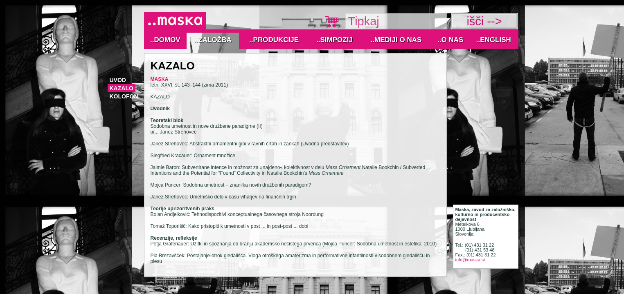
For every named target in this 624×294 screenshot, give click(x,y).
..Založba (213, 40)
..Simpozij (334, 40)
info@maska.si (470, 259)
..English (493, 40)
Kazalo (121, 88)
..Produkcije (274, 40)
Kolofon (124, 96)
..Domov (165, 40)
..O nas (450, 40)
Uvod (118, 80)
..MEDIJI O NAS (396, 40)
